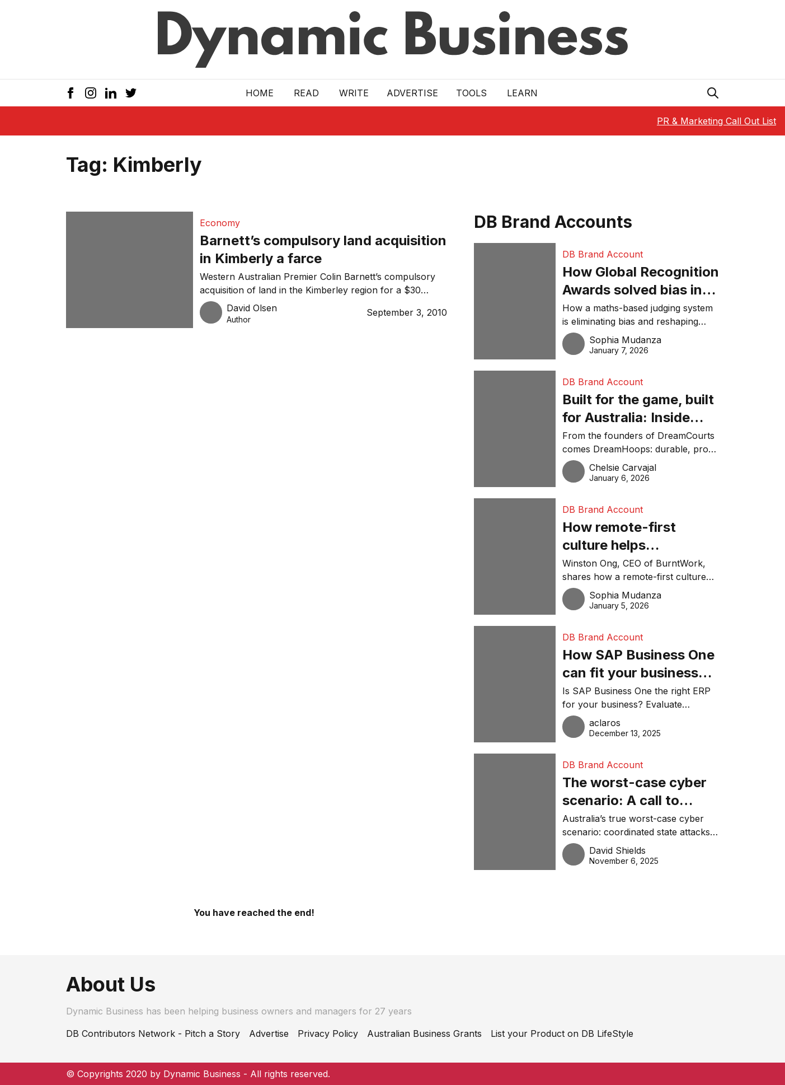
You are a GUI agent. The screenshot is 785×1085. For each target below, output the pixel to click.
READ (306, 93)
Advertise (412, 93)
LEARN (522, 93)
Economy (220, 222)
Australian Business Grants (424, 1033)
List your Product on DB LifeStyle (562, 1033)
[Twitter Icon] (131, 93)
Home (260, 93)
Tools (471, 93)
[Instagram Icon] (91, 93)
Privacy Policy (328, 1033)
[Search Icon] (713, 93)
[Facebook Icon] (70, 93)
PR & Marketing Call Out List (716, 121)
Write (354, 93)
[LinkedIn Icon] (111, 93)
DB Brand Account (602, 254)
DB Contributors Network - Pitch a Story (153, 1033)
